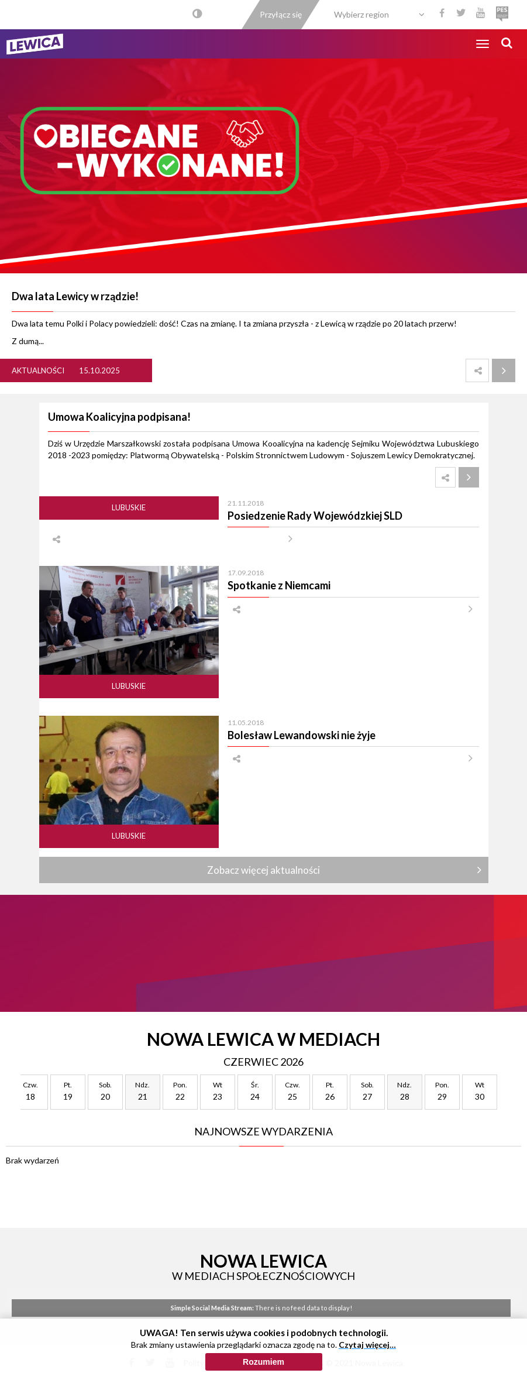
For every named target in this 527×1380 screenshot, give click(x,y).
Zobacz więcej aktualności (263, 870)
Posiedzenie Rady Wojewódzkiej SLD (315, 515)
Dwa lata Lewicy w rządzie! (75, 296)
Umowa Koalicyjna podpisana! (119, 416)
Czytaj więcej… (367, 1345)
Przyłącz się (281, 14)
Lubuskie (129, 507)
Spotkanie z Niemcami (279, 585)
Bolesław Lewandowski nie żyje (302, 735)
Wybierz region (361, 14)
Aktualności (38, 370)
